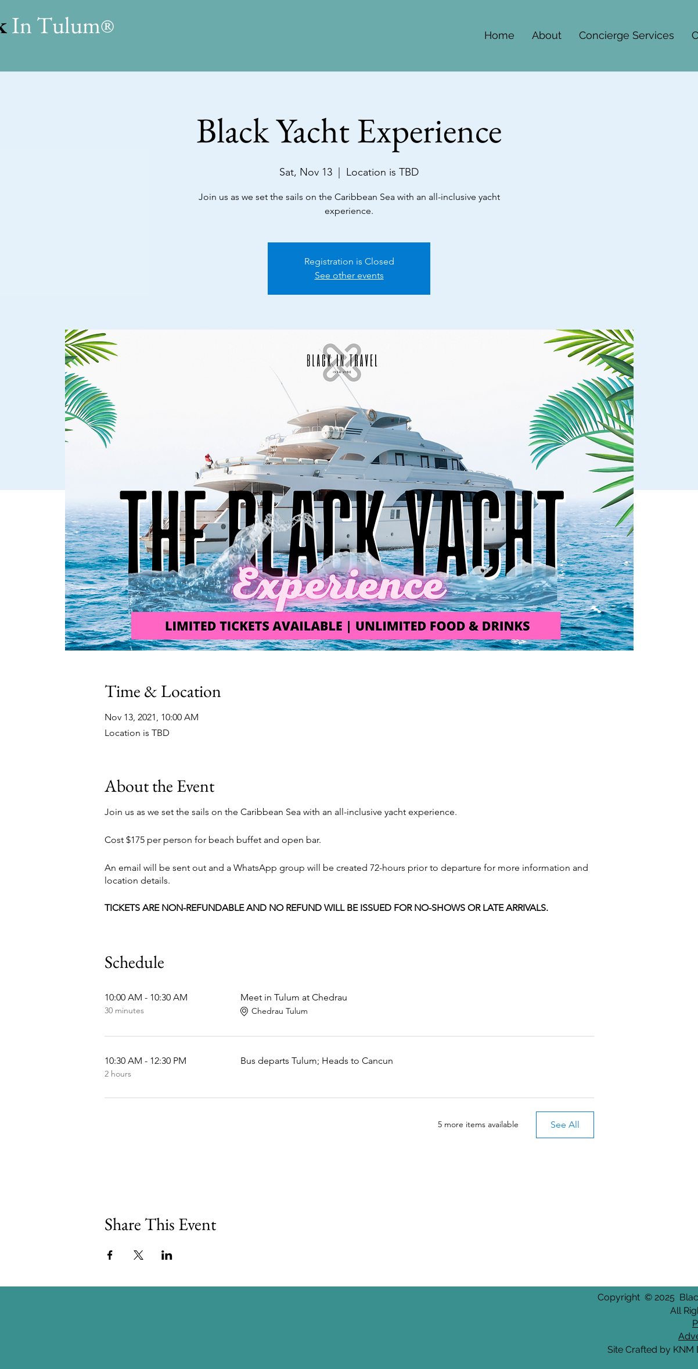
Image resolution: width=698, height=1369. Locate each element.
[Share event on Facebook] (110, 1255)
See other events (349, 275)
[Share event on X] (138, 1255)
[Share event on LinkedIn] (166, 1255)
